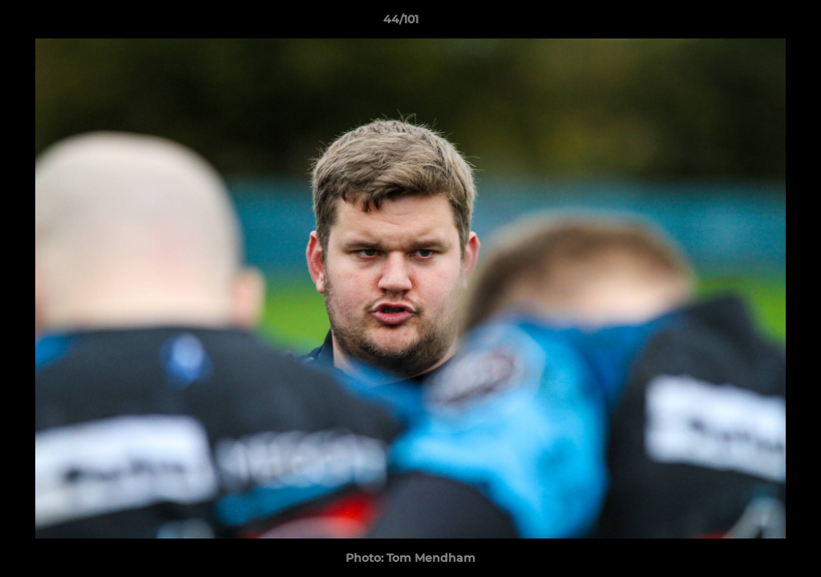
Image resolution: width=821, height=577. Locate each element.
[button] (753, 23)
